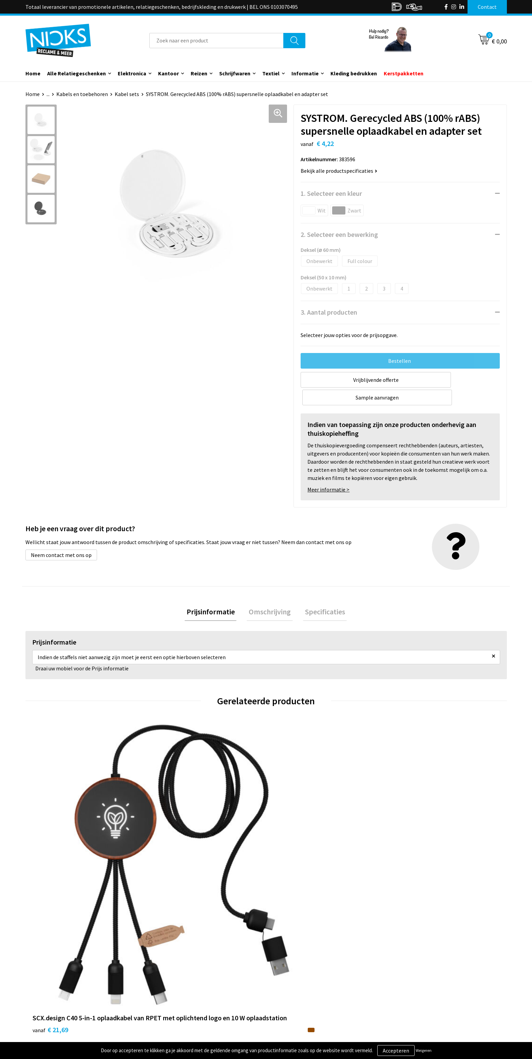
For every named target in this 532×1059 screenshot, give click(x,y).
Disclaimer (406, 995)
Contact (283, 964)
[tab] (214, 595)
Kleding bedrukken (353, 73)
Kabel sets (127, 94)
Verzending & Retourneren (305, 975)
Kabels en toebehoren (82, 94)
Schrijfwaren (234, 73)
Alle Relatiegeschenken (76, 73)
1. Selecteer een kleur (331, 193)
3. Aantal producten (329, 312)
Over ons (165, 964)
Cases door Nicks (174, 985)
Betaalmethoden (294, 985)
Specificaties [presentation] (321, 595)
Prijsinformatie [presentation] (214, 595)
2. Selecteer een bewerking (339, 234)
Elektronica (132, 73)
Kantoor (168, 73)
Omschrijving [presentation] (270, 595)
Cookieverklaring (414, 975)
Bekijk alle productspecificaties (339, 170)
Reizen (199, 73)
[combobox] (216, 40)
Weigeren (424, 1050)
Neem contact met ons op (61, 537)
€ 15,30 (291, 848)
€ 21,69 (50, 858)
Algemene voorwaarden (421, 964)
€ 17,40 (170, 858)
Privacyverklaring (414, 985)
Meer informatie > (328, 471)
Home (32, 73)
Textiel (271, 73)
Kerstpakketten (403, 73)
